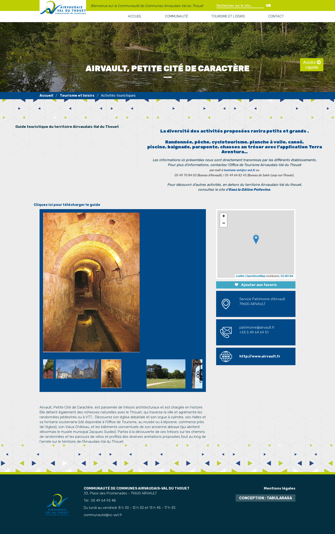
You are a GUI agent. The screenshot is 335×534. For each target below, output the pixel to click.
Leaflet (240, 276)
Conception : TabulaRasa (265, 498)
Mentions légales (279, 488)
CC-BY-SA (287, 276)
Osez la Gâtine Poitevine (249, 189)
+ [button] (223, 216)
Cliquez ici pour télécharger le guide (67, 205)
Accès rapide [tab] (310, 65)
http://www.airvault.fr (259, 356)
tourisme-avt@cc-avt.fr (239, 170)
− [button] (223, 223)
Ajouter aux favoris (256, 285)
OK (268, 5)
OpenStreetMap (255, 276)
